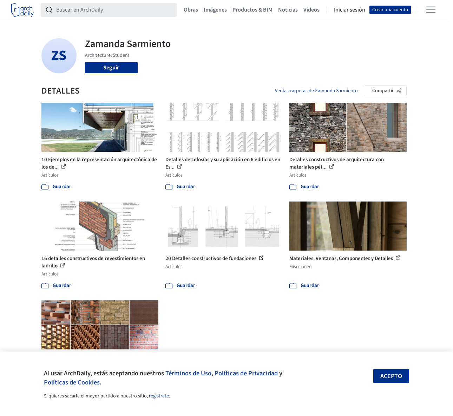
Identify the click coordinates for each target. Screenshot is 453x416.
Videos (311, 10)
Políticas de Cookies (72, 382)
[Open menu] (430, 9)
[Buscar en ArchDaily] (114, 10)
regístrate (159, 396)
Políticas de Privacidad (246, 373)
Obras (191, 10)
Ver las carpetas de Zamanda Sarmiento (316, 90)
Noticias (288, 10)
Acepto (391, 376)
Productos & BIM (252, 10)
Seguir (111, 67)
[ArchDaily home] (22, 10)
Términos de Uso (188, 373)
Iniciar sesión (349, 10)
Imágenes (215, 10)
